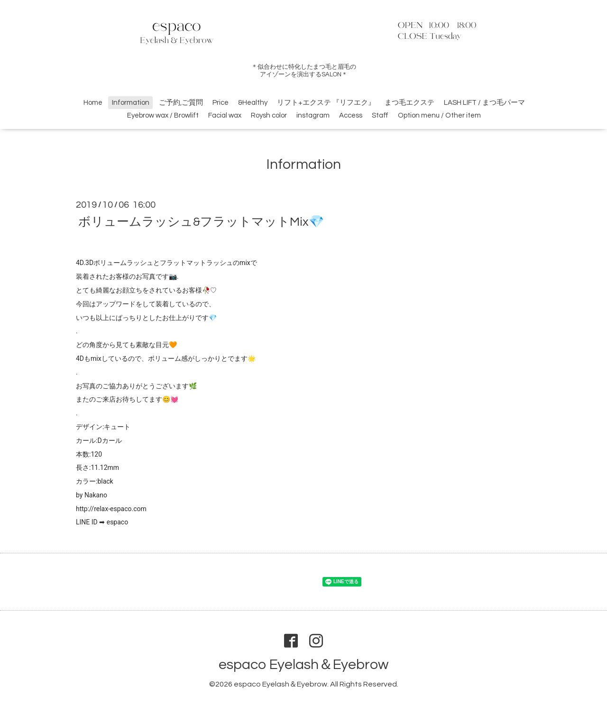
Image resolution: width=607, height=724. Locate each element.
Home (92, 102)
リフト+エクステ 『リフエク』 (326, 102)
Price (220, 102)
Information (130, 102)
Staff (380, 115)
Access (350, 115)
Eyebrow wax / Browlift (163, 115)
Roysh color (269, 115)
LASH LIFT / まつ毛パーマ (484, 102)
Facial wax (224, 115)
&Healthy (252, 102)
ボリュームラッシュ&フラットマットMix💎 (201, 221)
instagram (313, 115)
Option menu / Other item (439, 115)
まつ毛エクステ (409, 102)
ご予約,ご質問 (181, 102)
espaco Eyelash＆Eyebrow (303, 664)
